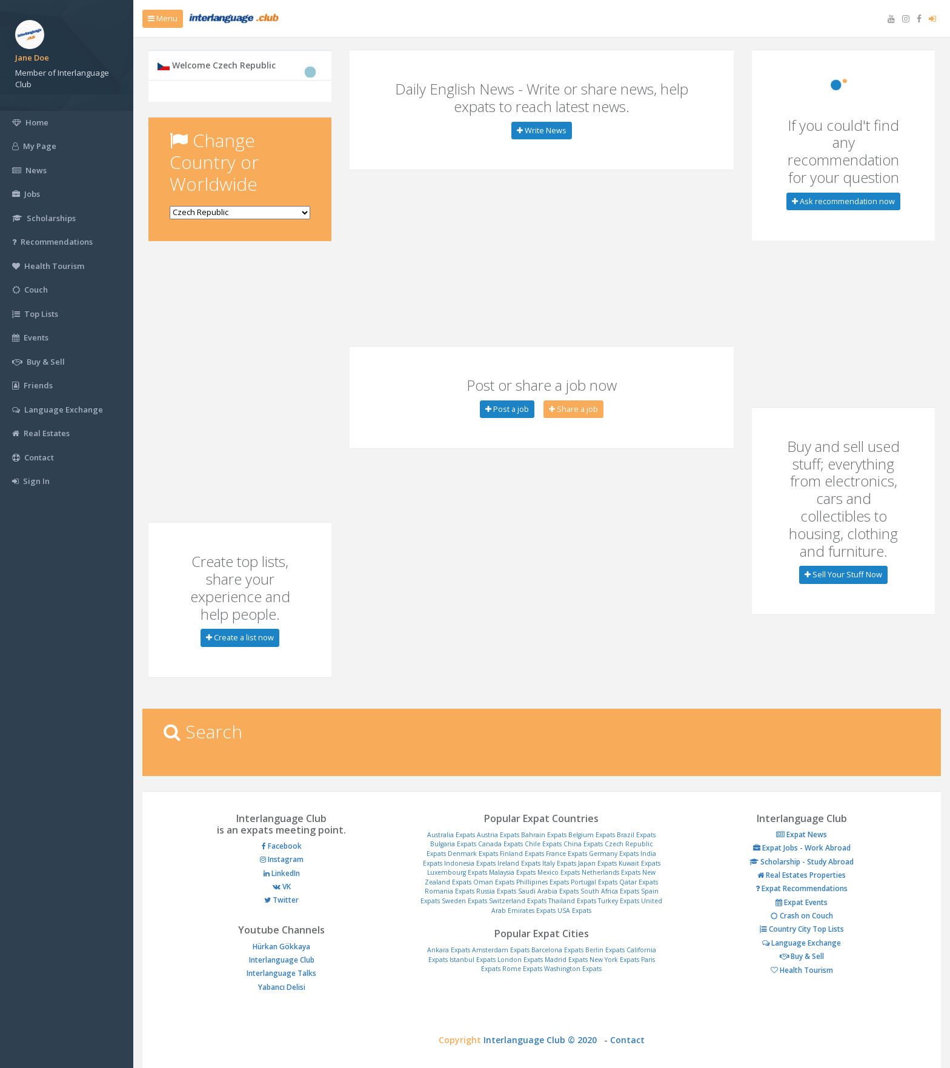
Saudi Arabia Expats (548, 891)
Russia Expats (496, 891)
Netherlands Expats (611, 872)
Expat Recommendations (802, 888)
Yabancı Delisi (281, 987)
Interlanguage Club (281, 960)
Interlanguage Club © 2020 (543, 1040)
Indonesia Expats (470, 863)
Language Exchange (801, 943)
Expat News (801, 834)
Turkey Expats (618, 901)
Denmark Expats (473, 853)
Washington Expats (573, 968)
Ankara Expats (448, 950)
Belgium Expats (591, 835)
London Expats (520, 959)
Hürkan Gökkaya (281, 946)
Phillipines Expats (542, 882)
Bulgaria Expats (453, 844)
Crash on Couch (802, 915)
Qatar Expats (638, 882)
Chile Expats (543, 844)
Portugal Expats (594, 882)
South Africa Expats (609, 891)
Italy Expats (559, 863)
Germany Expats (614, 853)
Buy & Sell (802, 956)
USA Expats (574, 910)
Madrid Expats (566, 959)
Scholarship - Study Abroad (801, 862)
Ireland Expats (518, 863)
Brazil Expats (636, 835)
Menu (163, 18)
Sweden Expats (464, 901)
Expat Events (802, 902)
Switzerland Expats (517, 901)
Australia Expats (451, 835)
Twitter (281, 900)
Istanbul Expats (473, 959)
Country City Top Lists (802, 929)
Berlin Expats (605, 950)
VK (282, 886)
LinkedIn (282, 873)
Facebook (282, 846)
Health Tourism (802, 970)
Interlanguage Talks (281, 973)
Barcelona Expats (557, 950)
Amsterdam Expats (501, 950)
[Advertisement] (239, 332)
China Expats (583, 844)
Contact (627, 1040)
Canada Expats (500, 844)
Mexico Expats (558, 872)
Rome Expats (522, 968)
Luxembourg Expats (457, 872)
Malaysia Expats (512, 872)
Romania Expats (449, 891)
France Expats (566, 853)
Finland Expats (522, 853)
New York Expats (614, 959)
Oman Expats (493, 882)
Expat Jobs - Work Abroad (802, 848)
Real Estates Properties (801, 875)
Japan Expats (597, 863)
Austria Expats (498, 835)
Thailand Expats (572, 901)
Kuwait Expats (639, 863)
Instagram (282, 859)
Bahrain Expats (543, 835)
